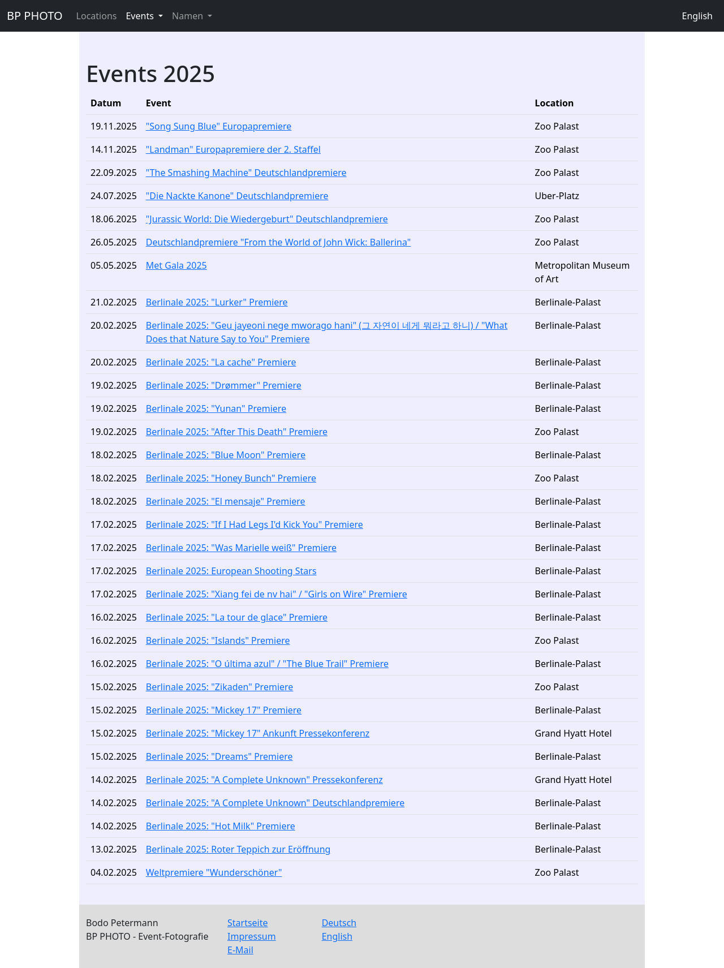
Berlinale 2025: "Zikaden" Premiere (220, 687)
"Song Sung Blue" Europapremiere (219, 126)
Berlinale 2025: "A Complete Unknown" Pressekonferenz (264, 779)
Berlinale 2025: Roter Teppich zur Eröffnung (238, 849)
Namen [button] (188, 16)
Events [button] (141, 16)
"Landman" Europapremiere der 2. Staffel (233, 149)
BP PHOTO (35, 15)
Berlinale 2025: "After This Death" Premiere (236, 431)
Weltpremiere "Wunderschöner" (214, 872)
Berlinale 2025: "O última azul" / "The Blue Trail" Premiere (267, 663)
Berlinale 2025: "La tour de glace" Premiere (236, 617)
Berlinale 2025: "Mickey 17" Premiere (223, 710)
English (697, 16)
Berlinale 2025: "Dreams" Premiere (219, 756)
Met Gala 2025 (176, 265)
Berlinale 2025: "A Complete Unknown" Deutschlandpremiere (275, 803)
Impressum (251, 936)
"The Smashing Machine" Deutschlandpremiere (246, 172)
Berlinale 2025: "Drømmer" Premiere (223, 385)
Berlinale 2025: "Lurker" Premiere (217, 302)
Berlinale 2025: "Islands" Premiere (218, 640)
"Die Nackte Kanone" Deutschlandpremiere (237, 196)
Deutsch (339, 923)
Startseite (247, 923)
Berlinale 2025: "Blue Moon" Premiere (225, 455)
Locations (96, 16)
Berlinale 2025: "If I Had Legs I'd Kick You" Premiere (254, 524)
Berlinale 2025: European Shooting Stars (231, 571)
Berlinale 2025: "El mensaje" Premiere (225, 501)
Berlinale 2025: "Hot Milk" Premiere (220, 826)
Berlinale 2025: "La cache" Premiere (221, 362)
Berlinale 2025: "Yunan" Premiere (216, 408)
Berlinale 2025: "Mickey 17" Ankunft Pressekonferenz (258, 733)
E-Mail (240, 950)
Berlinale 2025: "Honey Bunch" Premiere (231, 478)
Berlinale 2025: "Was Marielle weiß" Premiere (241, 547)
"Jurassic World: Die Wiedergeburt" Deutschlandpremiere (267, 219)
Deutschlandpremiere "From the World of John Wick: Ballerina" (278, 242)
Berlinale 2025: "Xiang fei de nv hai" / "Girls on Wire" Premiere (276, 594)
